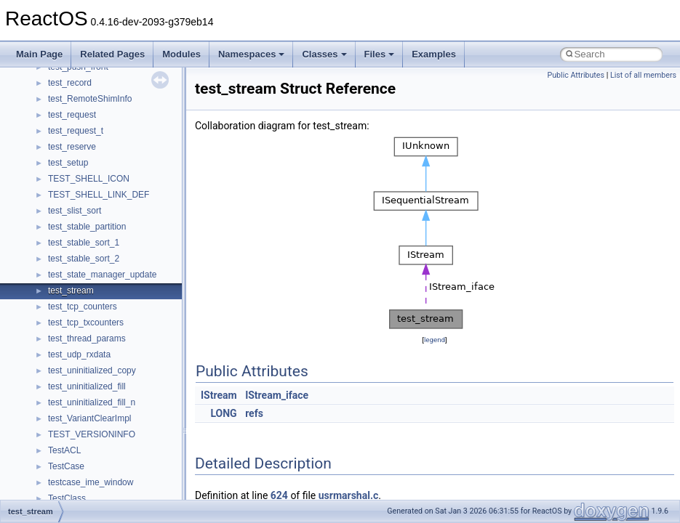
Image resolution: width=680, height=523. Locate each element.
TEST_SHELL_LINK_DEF (98, 195)
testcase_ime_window (90, 482)
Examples (434, 54)
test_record (70, 83)
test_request (72, 115)
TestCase (66, 466)
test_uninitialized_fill (87, 386)
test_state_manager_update (102, 274)
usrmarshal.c (349, 495)
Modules (181, 54)
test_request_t (75, 131)
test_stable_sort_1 (83, 243)
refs (254, 413)
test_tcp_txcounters (86, 322)
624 (279, 495)
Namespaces (251, 54)
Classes (324, 54)
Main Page (39, 54)
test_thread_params (87, 338)
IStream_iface (276, 395)
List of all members (643, 75)
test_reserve (72, 147)
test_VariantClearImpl (90, 418)
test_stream (71, 290)
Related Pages (112, 54)
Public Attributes (575, 75)
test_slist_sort (74, 211)
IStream (219, 395)
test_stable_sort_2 (83, 259)
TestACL (64, 450)
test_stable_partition (87, 227)
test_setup (68, 163)
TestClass (67, 498)
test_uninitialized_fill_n (91, 402)
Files (379, 54)
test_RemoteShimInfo (90, 99)
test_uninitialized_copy (92, 370)
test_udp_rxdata (79, 354)
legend (434, 340)
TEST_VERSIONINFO (91, 434)
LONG (223, 413)
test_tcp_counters (82, 306)
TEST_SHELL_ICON (88, 179)
